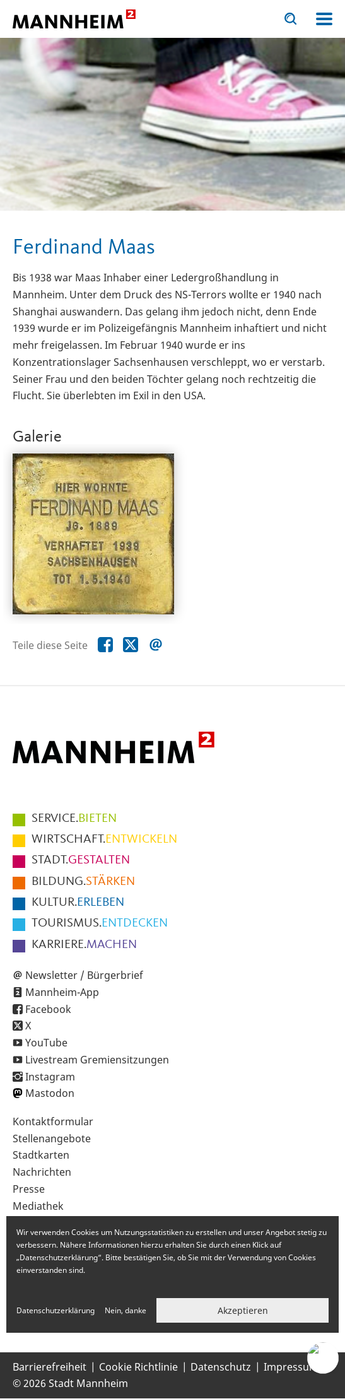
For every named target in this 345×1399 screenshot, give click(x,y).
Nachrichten (42, 1172)
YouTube (46, 1043)
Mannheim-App (62, 992)
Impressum (291, 1367)
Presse (29, 1189)
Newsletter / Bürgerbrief (84, 975)
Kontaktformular (53, 1121)
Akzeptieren (243, 1310)
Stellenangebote (52, 1138)
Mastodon (49, 1093)
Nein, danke (125, 1310)
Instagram (50, 1077)
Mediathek (38, 1206)
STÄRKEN (83, 881)
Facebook (48, 1009)
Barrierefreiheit (49, 1367)
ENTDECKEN (100, 923)
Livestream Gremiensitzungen (97, 1060)
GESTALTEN (81, 860)
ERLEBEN (78, 902)
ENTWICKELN (104, 839)
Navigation (324, 19)
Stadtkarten (41, 1155)
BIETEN (74, 818)
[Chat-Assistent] (323, 1358)
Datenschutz (220, 1367)
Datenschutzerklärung (55, 1310)
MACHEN (84, 945)
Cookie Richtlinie (138, 1367)
